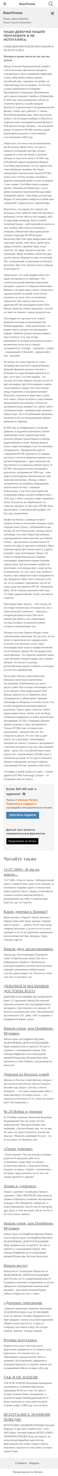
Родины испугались (20, 1340)
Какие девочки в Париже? (26, 912)
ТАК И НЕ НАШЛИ (21, 1377)
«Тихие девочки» (18, 1149)
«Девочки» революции (23, 1303)
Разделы (34, 1463)
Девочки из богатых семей (26, 1074)
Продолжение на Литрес (22, 841)
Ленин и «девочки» (20, 1186)
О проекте (21, 1463)
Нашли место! (16, 1265)
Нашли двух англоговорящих (28, 949)
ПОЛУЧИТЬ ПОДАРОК (22, 815)
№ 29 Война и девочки (23, 1111)
